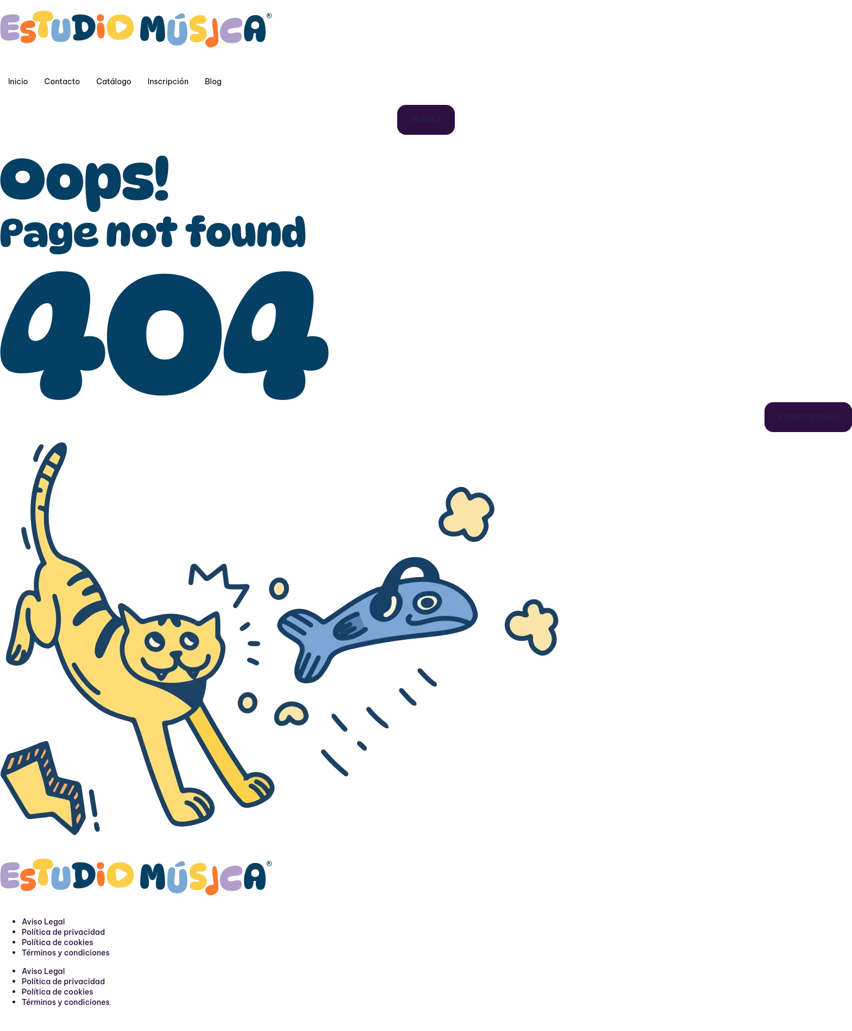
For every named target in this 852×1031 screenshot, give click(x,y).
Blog (213, 81)
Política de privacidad (63, 932)
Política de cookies (57, 942)
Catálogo (113, 81)
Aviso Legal (43, 922)
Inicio (18, 81)
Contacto (62, 81)
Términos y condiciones (66, 953)
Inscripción (168, 81)
